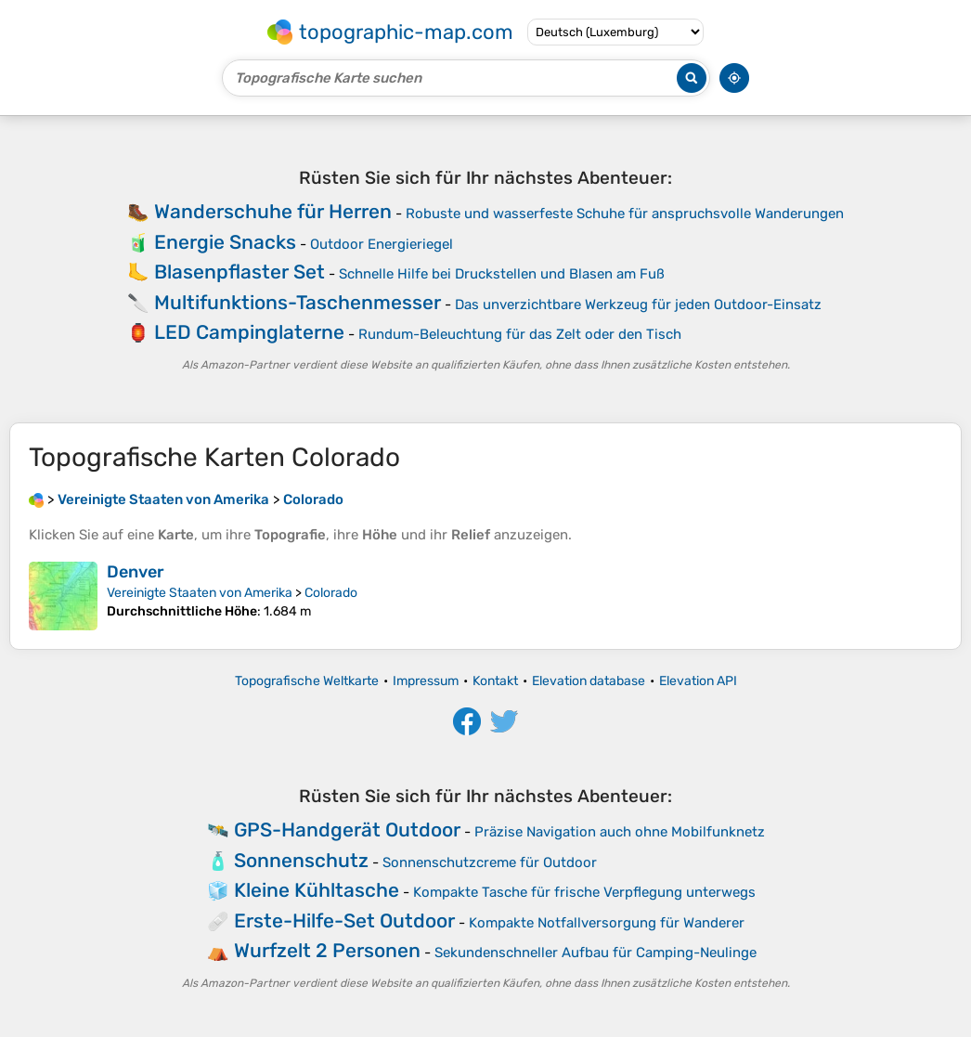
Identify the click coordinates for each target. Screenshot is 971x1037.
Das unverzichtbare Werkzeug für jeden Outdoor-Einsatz (638, 304)
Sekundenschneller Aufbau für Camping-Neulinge (595, 952)
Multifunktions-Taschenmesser (297, 302)
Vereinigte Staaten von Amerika (199, 593)
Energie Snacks (225, 241)
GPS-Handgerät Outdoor (347, 829)
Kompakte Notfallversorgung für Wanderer (606, 922)
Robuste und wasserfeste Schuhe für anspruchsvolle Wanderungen (625, 213)
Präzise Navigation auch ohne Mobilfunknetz (619, 831)
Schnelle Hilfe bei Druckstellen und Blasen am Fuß (502, 274)
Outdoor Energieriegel (381, 244)
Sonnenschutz (301, 860)
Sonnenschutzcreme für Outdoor (489, 862)
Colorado (330, 593)
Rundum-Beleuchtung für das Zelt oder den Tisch (519, 334)
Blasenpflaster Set (239, 271)
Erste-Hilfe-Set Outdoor (344, 920)
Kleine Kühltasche (316, 889)
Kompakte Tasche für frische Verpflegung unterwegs (584, 892)
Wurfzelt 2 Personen (327, 950)
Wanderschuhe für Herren (273, 211)
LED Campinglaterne (249, 332)
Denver (135, 572)
